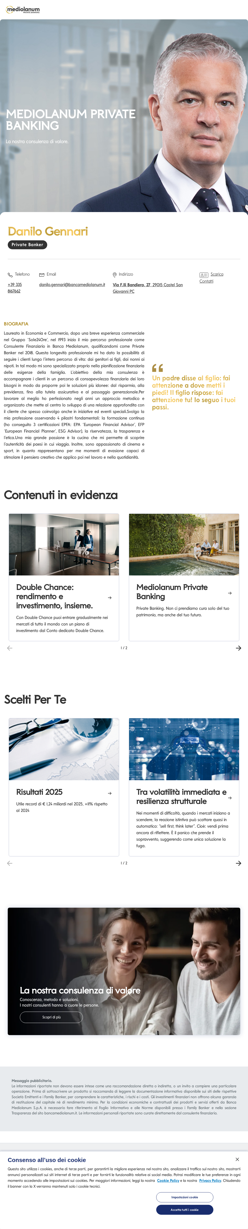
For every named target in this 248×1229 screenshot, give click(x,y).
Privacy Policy (210, 1181)
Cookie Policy (168, 1181)
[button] (238, 647)
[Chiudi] (237, 1160)
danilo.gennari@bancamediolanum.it (72, 284)
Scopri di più (51, 1017)
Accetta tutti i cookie (185, 1211)
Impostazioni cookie (184, 1198)
